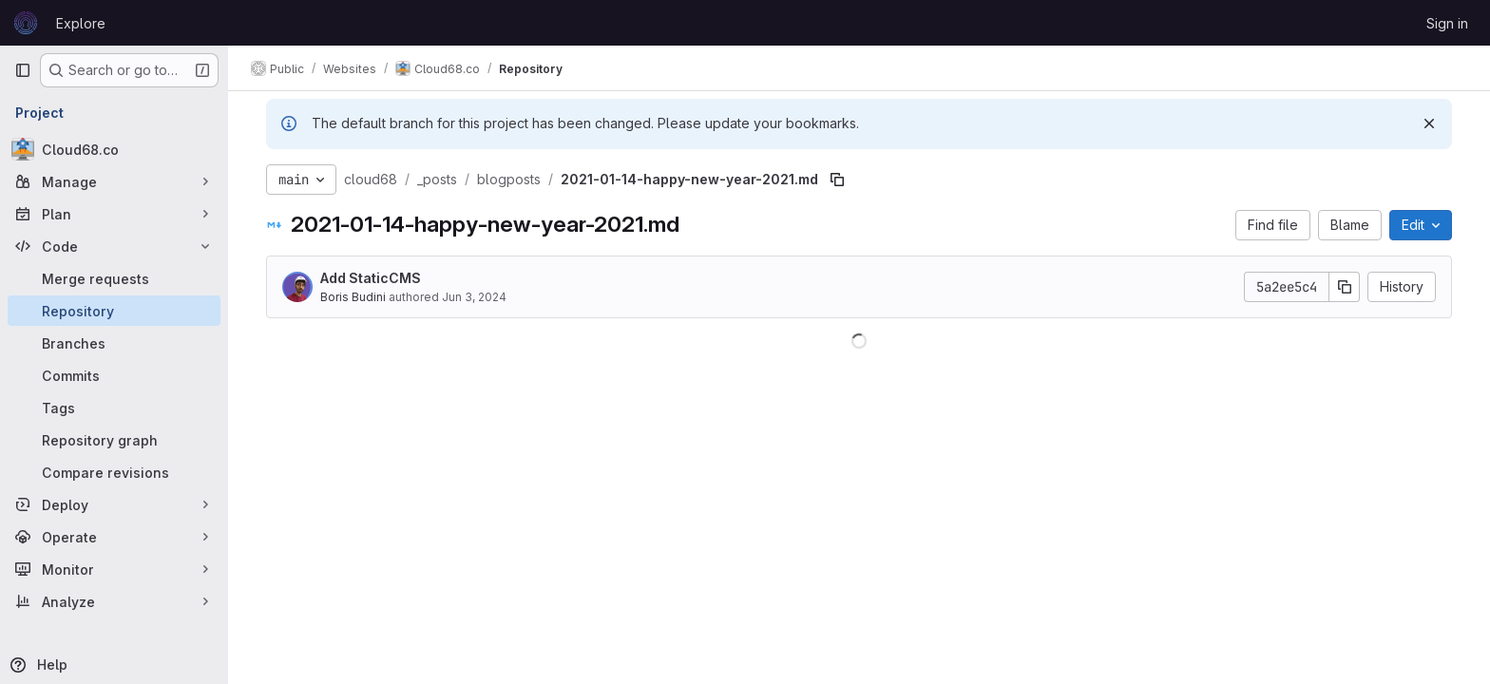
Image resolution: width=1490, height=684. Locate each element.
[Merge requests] (114, 278)
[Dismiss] (1429, 123)
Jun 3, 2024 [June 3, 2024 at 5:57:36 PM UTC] (474, 297)
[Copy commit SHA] (1344, 287)
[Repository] (114, 310)
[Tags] (114, 407)
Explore (80, 23)
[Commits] (114, 375)
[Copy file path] (837, 179)
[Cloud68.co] (114, 149)
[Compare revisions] (114, 472)
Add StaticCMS (370, 278)
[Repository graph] (114, 440)
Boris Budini (353, 297)
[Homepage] (25, 23)
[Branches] (114, 343)
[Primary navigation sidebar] (23, 70)
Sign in (1447, 23)
